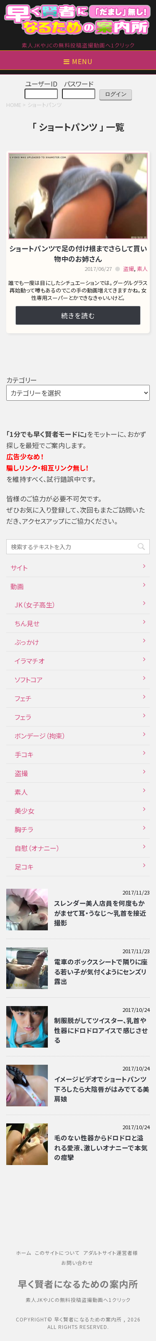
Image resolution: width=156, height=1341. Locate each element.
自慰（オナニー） (37, 848)
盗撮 (128, 269)
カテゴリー (21, 380)
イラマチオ (30, 661)
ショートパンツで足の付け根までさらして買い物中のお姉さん (78, 253)
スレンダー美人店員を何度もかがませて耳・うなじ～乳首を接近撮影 (100, 912)
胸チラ (24, 829)
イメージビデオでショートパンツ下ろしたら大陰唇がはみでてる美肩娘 (101, 1088)
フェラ (23, 717)
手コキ (24, 754)
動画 (17, 586)
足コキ (24, 867)
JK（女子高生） (35, 605)
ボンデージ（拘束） (40, 736)
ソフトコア (29, 679)
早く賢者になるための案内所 (78, 1283)
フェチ (23, 698)
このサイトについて (57, 1252)
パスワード (79, 84)
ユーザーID (41, 84)
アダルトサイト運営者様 (110, 1252)
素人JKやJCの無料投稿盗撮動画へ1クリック (78, 1299)
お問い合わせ (77, 1262)
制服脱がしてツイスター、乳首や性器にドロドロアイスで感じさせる (101, 1030)
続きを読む (78, 315)
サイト (18, 568)
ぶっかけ (27, 642)
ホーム (23, 1252)
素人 (142, 269)
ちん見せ (27, 623)
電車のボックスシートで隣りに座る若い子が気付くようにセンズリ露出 (101, 971)
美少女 (25, 811)
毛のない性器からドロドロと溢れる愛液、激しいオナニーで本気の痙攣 (101, 1147)
